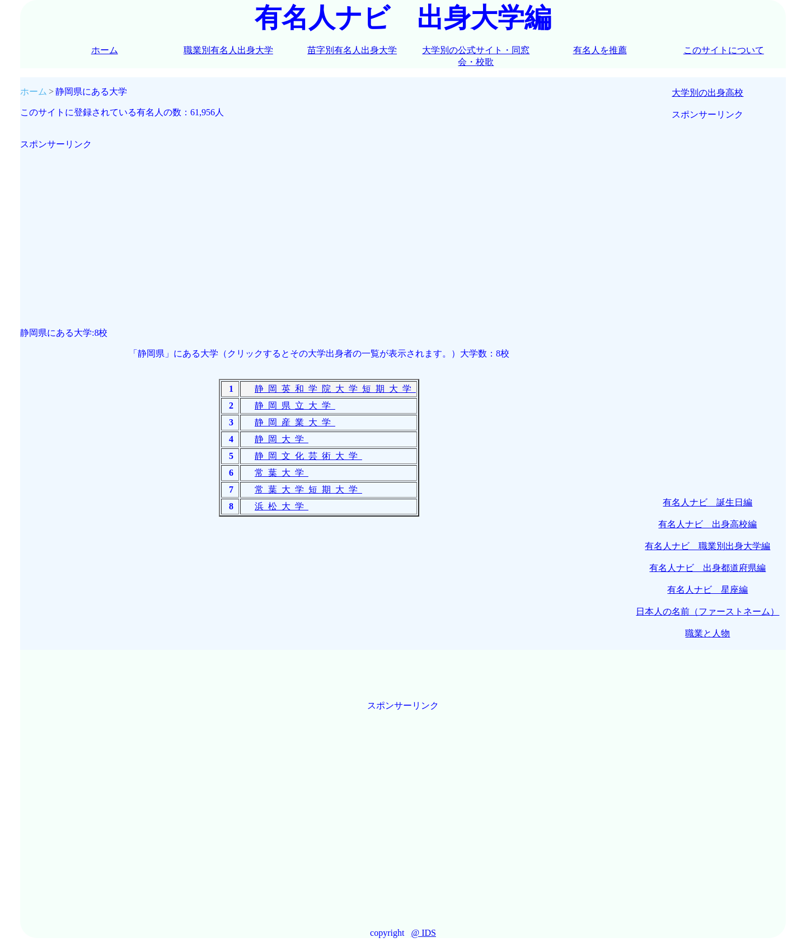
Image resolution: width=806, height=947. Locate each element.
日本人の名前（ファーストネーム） (707, 611)
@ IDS (423, 932)
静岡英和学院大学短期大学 (335, 388)
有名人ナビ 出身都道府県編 (707, 568)
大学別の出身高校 (707, 92)
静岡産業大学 (295, 422)
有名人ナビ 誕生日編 (707, 502)
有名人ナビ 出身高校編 (707, 524)
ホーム (104, 50)
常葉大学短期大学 (308, 489)
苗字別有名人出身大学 (352, 50)
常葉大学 (281, 472)
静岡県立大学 (295, 405)
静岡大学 (281, 439)
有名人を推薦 (600, 50)
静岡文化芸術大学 (308, 456)
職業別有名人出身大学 (228, 50)
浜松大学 (281, 506)
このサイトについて (723, 50)
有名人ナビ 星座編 (707, 589)
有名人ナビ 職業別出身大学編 (707, 546)
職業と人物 (707, 633)
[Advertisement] (319, 229)
